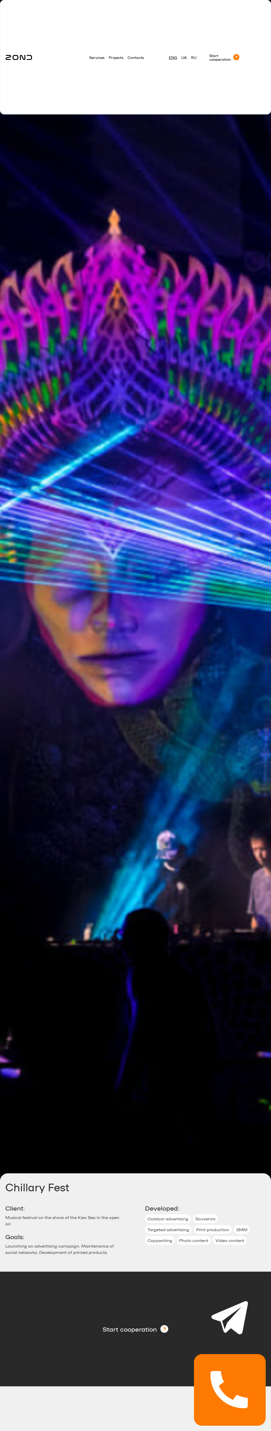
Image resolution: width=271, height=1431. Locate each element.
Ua (184, 57)
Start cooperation (220, 57)
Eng (173, 57)
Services (97, 57)
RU (194, 57)
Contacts (136, 57)
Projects (116, 57)
